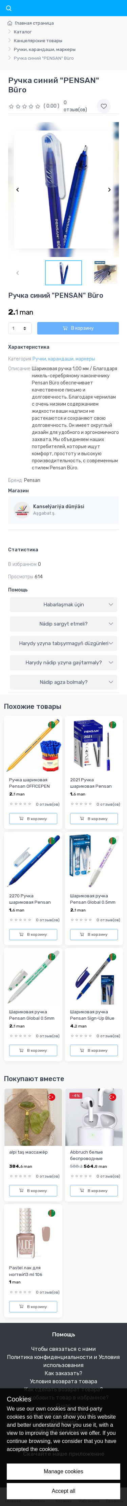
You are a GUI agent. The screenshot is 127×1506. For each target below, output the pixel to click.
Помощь (18, 590)
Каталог (22, 31)
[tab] (63, 605)
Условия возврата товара (63, 1381)
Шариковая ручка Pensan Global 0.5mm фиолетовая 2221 (92, 902)
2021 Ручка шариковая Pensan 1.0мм (91, 786)
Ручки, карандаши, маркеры (45, 49)
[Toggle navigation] (8, 8)
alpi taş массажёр (28, 1152)
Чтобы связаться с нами (63, 1349)
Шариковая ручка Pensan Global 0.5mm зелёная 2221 (32, 1018)
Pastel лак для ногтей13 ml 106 (25, 1271)
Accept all (63, 1491)
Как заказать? (63, 1373)
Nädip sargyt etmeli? (76, 624)
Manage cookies (63, 1471)
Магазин (18, 491)
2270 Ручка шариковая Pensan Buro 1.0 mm (30, 902)
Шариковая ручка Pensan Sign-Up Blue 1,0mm (92, 1018)
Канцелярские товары (38, 40)
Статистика (23, 550)
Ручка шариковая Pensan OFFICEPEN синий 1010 (29, 786)
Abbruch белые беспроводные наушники (86, 1159)
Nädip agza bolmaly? (77, 682)
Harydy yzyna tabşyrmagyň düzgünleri (66, 643)
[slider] (25, 106)
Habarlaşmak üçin (78, 605)
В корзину (78, 328)
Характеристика (28, 347)
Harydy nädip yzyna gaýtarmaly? (69, 663)
